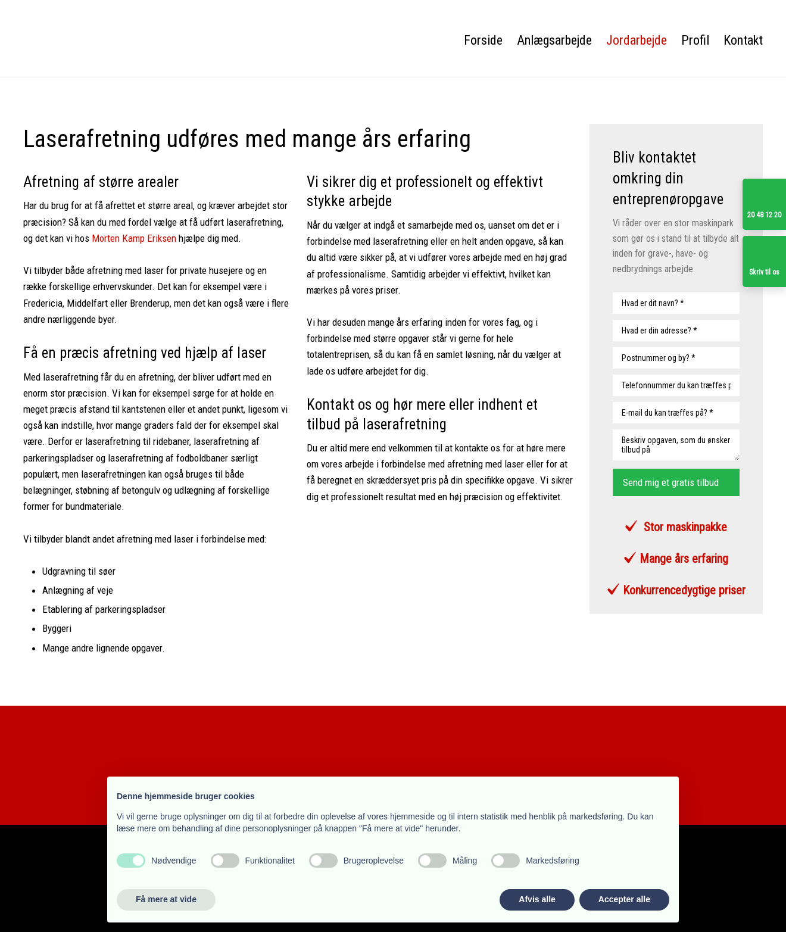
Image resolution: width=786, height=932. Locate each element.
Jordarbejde (636, 40)
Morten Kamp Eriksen (134, 238)
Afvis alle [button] (537, 899)
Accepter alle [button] (624, 899)
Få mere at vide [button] (166, 899)
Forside (483, 40)
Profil (695, 40)
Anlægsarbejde (554, 40)
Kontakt (743, 40)
